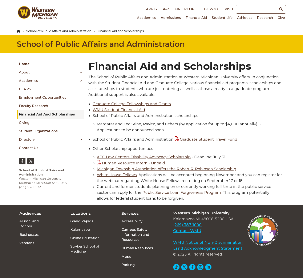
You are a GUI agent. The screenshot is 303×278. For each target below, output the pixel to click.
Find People (187, 9)
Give (281, 18)
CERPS (25, 89)
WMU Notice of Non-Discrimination (208, 242)
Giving (24, 123)
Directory (27, 140)
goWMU (211, 9)
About (24, 72)
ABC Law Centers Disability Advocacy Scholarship (144, 157)
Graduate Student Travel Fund (208, 139)
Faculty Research (33, 106)
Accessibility (131, 221)
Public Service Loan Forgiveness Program (181, 192)
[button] (281, 9)
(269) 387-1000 (187, 225)
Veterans (26, 243)
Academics (146, 18)
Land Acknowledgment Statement (207, 248)
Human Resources (137, 248)
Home (24, 64)
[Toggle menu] (79, 72)
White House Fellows (117, 175)
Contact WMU (187, 230)
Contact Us (28, 148)
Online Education (85, 238)
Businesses (29, 235)
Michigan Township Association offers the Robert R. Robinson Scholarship (166, 169)
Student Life (222, 18)
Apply (152, 9)
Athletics (244, 18)
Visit (229, 9)
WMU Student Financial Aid (119, 110)
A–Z (166, 9)
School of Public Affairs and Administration (58, 31)
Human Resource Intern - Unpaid (133, 163)
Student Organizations (38, 131)
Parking (128, 265)
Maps (126, 256)
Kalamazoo (80, 230)
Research (265, 18)
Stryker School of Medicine (84, 248)
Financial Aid (196, 18)
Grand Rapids (81, 221)
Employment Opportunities (42, 98)
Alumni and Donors (29, 223)
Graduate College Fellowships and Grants (132, 104)
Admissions (171, 18)
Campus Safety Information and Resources (135, 235)
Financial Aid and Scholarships (47, 114)
